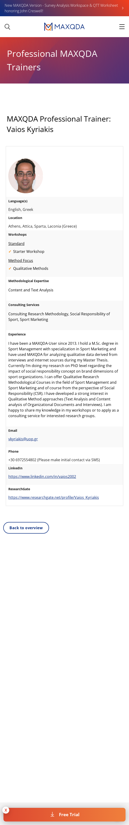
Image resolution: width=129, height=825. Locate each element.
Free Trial (69, 814)
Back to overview (26, 527)
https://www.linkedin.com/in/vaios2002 (42, 476)
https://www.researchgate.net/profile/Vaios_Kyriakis (53, 497)
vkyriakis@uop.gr (23, 439)
